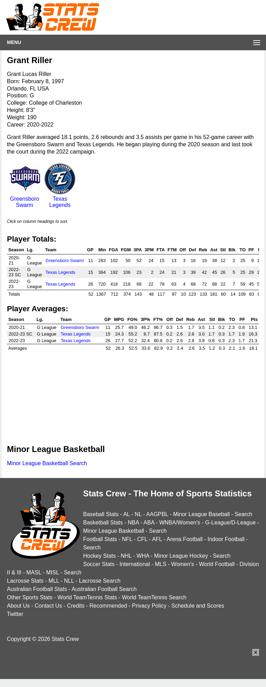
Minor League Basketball (113, 531)
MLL (53, 581)
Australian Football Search (104, 589)
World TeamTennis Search (154, 597)
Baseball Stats (100, 514)
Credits (76, 606)
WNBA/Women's (179, 522)
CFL (142, 539)
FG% (132, 319)
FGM (126, 249)
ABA (148, 522)
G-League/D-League (230, 522)
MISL (52, 572)
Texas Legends (60, 199)
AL (126, 514)
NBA (133, 522)
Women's (182, 564)
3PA (138, 249)
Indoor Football (226, 539)
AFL (157, 539)
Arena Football (185, 539)
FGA (113, 249)
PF (251, 249)
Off (182, 249)
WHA (142, 556)
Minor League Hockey (181, 556)
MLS (160, 564)
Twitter (15, 614)
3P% (145, 319)
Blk (232, 249)
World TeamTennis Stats (87, 597)
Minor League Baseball (201, 514)
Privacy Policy (149, 606)
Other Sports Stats (30, 597)
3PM (149, 249)
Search (243, 514)
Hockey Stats (99, 556)
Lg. (30, 249)
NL (138, 514)
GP (90, 249)
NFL (127, 539)
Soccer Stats (99, 564)
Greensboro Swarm (24, 199)
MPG (119, 319)
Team (50, 249)
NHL (126, 556)
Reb (203, 249)
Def (192, 249)
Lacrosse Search (100, 581)
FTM (172, 249)
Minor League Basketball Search (47, 463)
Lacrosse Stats (25, 581)
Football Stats (100, 539)
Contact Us (48, 606)
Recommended (108, 606)
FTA (161, 249)
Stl (223, 249)
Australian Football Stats (37, 589)
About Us (18, 606)
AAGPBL (157, 514)
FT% (158, 319)
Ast (214, 249)
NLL (69, 581)
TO (243, 249)
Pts (254, 319)
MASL (33, 572)
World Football (216, 564)
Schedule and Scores (197, 606)
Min (102, 249)
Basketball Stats (103, 522)
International (134, 564)
